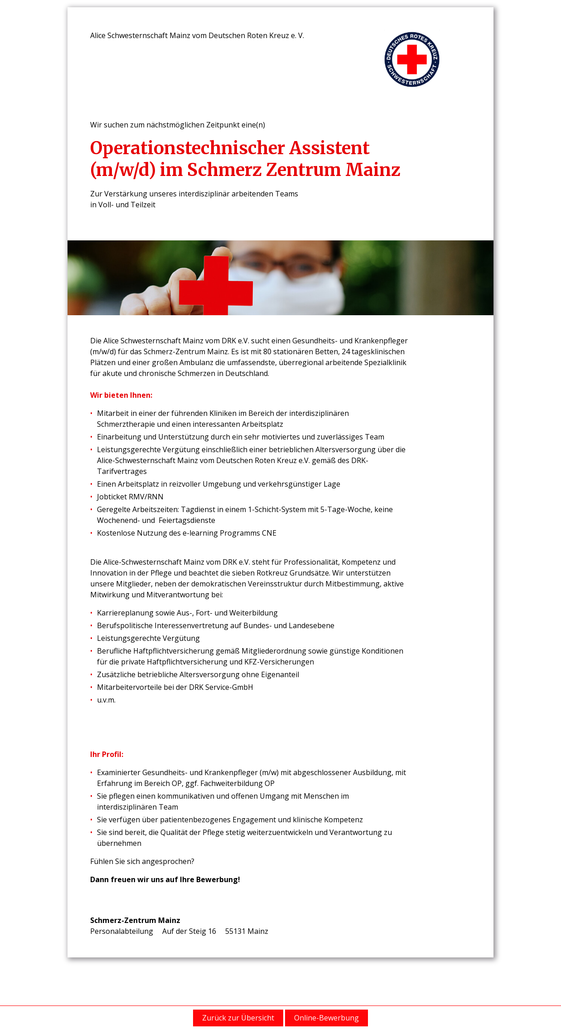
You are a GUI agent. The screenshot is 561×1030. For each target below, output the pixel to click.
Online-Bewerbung (326, 1018)
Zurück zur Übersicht (238, 1018)
